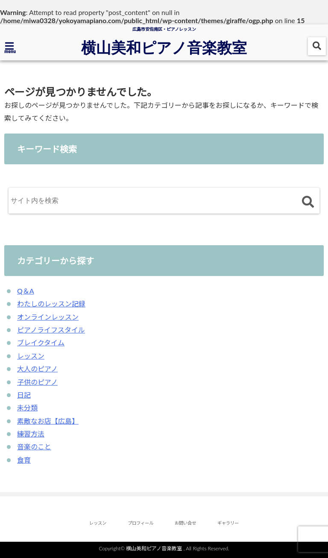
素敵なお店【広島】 (48, 421)
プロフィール (140, 522)
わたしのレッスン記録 (51, 304)
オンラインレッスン (48, 317)
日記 (24, 395)
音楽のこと (34, 446)
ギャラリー (228, 522)
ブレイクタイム (40, 342)
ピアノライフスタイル (51, 330)
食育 (24, 460)
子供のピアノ (37, 382)
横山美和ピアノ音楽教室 (164, 47)
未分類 (27, 408)
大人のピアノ (37, 369)
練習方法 (30, 434)
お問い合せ (185, 522)
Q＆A (25, 291)
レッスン (30, 356)
